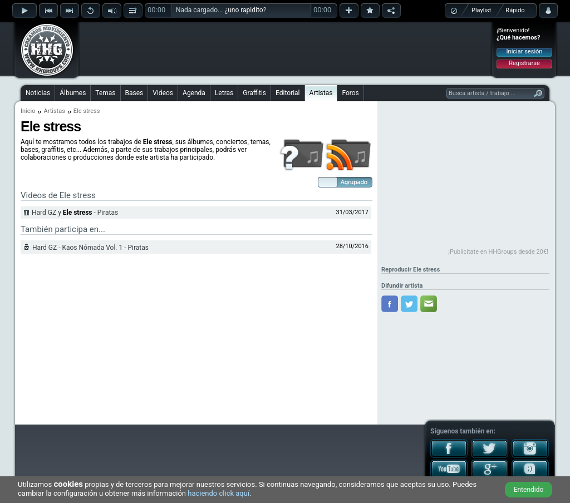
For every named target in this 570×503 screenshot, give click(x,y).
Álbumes (73, 93)
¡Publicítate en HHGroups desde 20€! (498, 251)
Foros (350, 93)
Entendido (529, 490)
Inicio (28, 111)
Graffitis (254, 93)
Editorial (287, 93)
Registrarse (524, 63)
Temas (105, 93)
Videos (163, 93)
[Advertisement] (285, 48)
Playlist (481, 10)
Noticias (38, 93)
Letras (224, 93)
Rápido (514, 10)
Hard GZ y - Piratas (75, 212)
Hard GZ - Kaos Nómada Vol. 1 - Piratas (90, 247)
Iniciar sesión (525, 51)
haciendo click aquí (218, 493)
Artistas (321, 93)
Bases (134, 93)
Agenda (194, 93)
